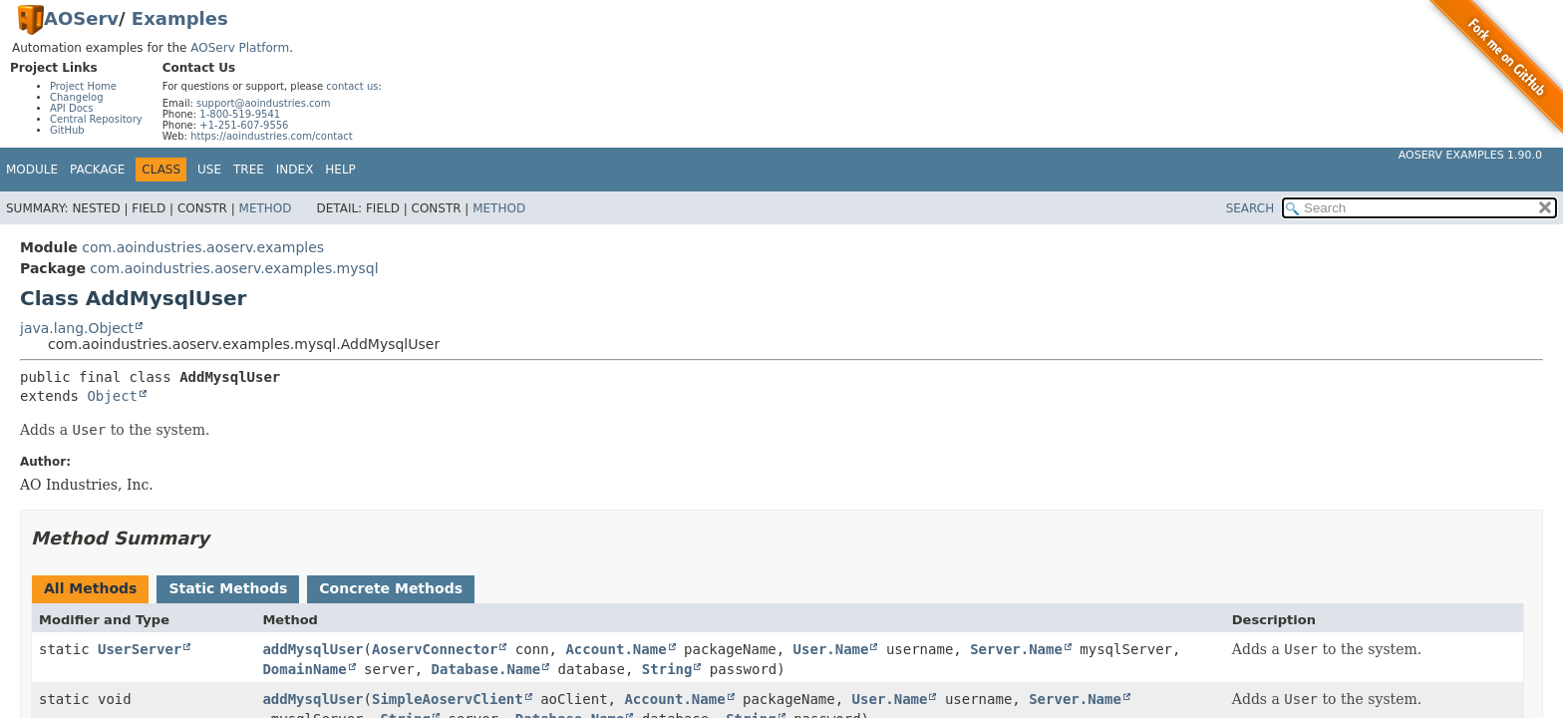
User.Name (831, 649)
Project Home (83, 86)
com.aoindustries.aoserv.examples (203, 247)
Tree (248, 170)
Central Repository (96, 119)
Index (295, 170)
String (667, 669)
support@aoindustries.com (263, 103)
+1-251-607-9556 (243, 125)
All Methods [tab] (90, 588)
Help (340, 170)
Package (97, 170)
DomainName (304, 669)
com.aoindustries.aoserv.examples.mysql (234, 268)
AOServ (81, 18)
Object (112, 396)
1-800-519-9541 (239, 114)
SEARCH (1250, 208)
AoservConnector (434, 649)
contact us (352, 86)
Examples (180, 18)
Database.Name (486, 669)
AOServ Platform (239, 48)
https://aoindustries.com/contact (271, 136)
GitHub (67, 130)
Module (32, 170)
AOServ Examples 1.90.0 (1470, 155)
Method (265, 208)
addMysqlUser (312, 649)
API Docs (72, 108)
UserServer (139, 649)
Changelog (77, 97)
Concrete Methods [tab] (391, 588)
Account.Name (615, 649)
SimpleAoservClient (447, 699)
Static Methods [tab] (227, 588)
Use (209, 170)
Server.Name (1016, 649)
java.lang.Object (77, 328)
